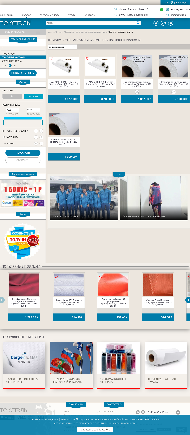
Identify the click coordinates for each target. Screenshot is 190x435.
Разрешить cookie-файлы (95, 429)
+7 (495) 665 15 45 (180, 9)
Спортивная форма (11, 61)
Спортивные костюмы (13, 57)
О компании (6, 15)
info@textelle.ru (178, 14)
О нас (67, 411)
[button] (189, 300)
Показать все (22, 73)
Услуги (72, 15)
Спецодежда (8, 53)
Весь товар (33, 96)
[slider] (3, 123)
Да (12, 96)
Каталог (26, 15)
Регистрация (180, 2)
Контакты (90, 15)
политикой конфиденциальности (115, 423)
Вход (165, 2)
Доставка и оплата (49, 15)
